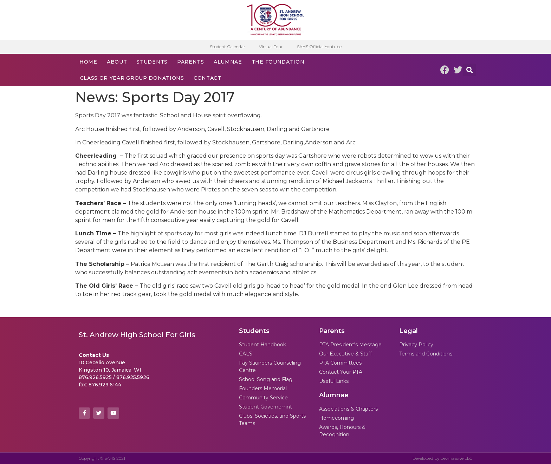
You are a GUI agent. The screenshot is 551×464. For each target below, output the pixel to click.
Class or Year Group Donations (132, 78)
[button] (469, 70)
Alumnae (228, 62)
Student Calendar (227, 46)
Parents (190, 62)
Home (88, 62)
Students (152, 62)
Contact (207, 78)
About (117, 62)
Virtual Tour (271, 46)
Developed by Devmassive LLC (442, 458)
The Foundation (278, 62)
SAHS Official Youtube (319, 46)
